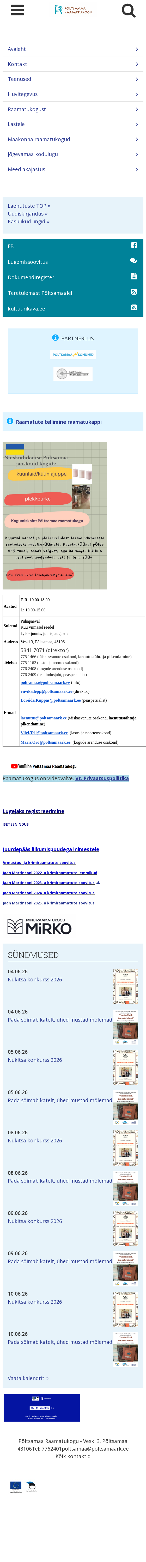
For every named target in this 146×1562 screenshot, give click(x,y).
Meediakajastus (73, 171)
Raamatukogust (73, 111)
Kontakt (73, 66)
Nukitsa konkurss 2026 (35, 979)
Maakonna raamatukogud (73, 141)
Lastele (73, 126)
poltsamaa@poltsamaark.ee (95, 1448)
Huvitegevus (73, 96)
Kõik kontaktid (73, 1456)
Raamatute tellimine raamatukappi (59, 421)
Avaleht (73, 50)
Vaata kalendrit (26, 1378)
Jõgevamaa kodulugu (73, 156)
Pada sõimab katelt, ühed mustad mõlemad (60, 1019)
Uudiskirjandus (26, 213)
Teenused (73, 80)
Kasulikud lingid (26, 221)
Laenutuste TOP (27, 205)
